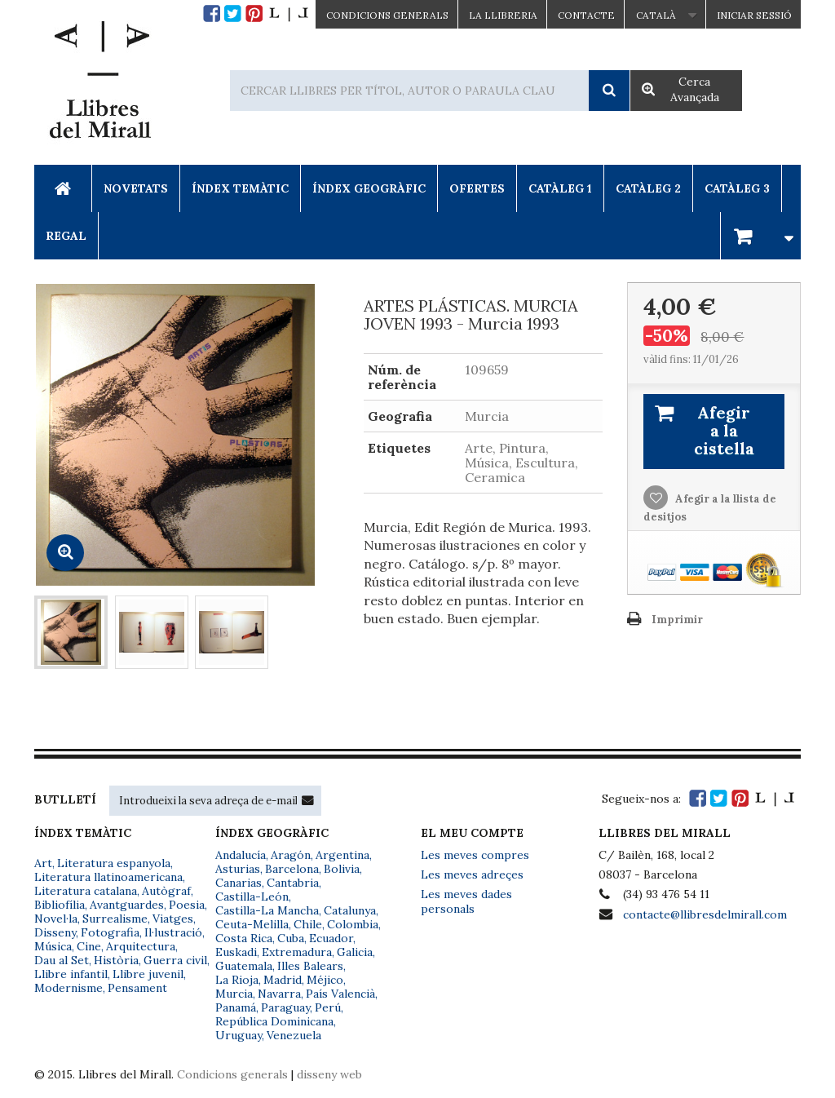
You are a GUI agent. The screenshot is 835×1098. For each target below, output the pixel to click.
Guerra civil (175, 960)
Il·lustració (173, 932)
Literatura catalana (85, 890)
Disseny (55, 932)
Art (43, 863)
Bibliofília (59, 904)
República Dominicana (274, 1021)
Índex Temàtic (240, 188)
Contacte (586, 15)
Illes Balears (310, 966)
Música (53, 946)
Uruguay (238, 1035)
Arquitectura (140, 946)
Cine (89, 946)
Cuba (290, 938)
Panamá (235, 1007)
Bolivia (342, 868)
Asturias (237, 868)
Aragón (291, 855)
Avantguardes (127, 904)
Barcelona (292, 868)
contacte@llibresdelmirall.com (705, 914)
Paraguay (285, 1007)
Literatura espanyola (113, 863)
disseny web (329, 1074)
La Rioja (236, 979)
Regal (66, 235)
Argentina (342, 855)
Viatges (172, 918)
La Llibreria (503, 15)
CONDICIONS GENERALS (387, 15)
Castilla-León (252, 896)
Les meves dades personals (466, 901)
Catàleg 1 (560, 188)
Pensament (137, 988)
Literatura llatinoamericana (108, 877)
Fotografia (110, 932)
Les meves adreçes (472, 874)
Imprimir (677, 619)
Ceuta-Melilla (252, 924)
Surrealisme (115, 918)
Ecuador (331, 938)
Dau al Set (61, 960)
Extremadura (297, 952)
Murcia (234, 993)
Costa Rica (243, 938)
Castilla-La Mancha (267, 910)
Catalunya (350, 910)
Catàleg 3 (737, 188)
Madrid (282, 979)
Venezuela (294, 1035)
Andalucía (240, 855)
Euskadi (236, 952)
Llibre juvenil (148, 974)
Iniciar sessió (754, 15)
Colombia (352, 924)
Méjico (325, 979)
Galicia (355, 952)
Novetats (136, 188)
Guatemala (243, 966)
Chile (308, 924)
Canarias (238, 882)
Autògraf (166, 890)
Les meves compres (475, 855)
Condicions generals (232, 1074)
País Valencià (340, 993)
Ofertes (477, 188)
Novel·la (55, 918)
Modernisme (68, 988)
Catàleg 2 (648, 188)
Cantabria (293, 882)
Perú (328, 1007)
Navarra (279, 993)
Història (116, 960)
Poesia (187, 904)
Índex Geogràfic (369, 188)
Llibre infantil (71, 974)
